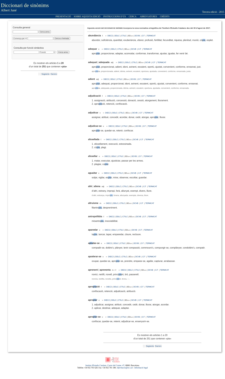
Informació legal (141, 368)
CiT (143, 36)
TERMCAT (151, 36)
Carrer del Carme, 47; (116, 365)
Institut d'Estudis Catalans (96, 365)
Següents (45, 74)
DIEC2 (110, 36)
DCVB (137, 36)
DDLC (117, 36)
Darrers (54, 74)
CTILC (124, 36)
